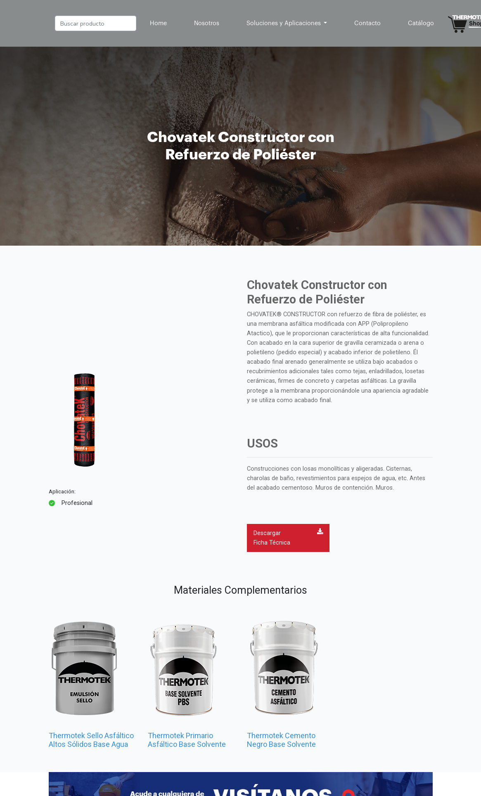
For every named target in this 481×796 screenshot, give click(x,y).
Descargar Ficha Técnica (288, 537)
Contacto (367, 23)
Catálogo (421, 23)
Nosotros (206, 23)
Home (160, 22)
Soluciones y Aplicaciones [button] (284, 23)
